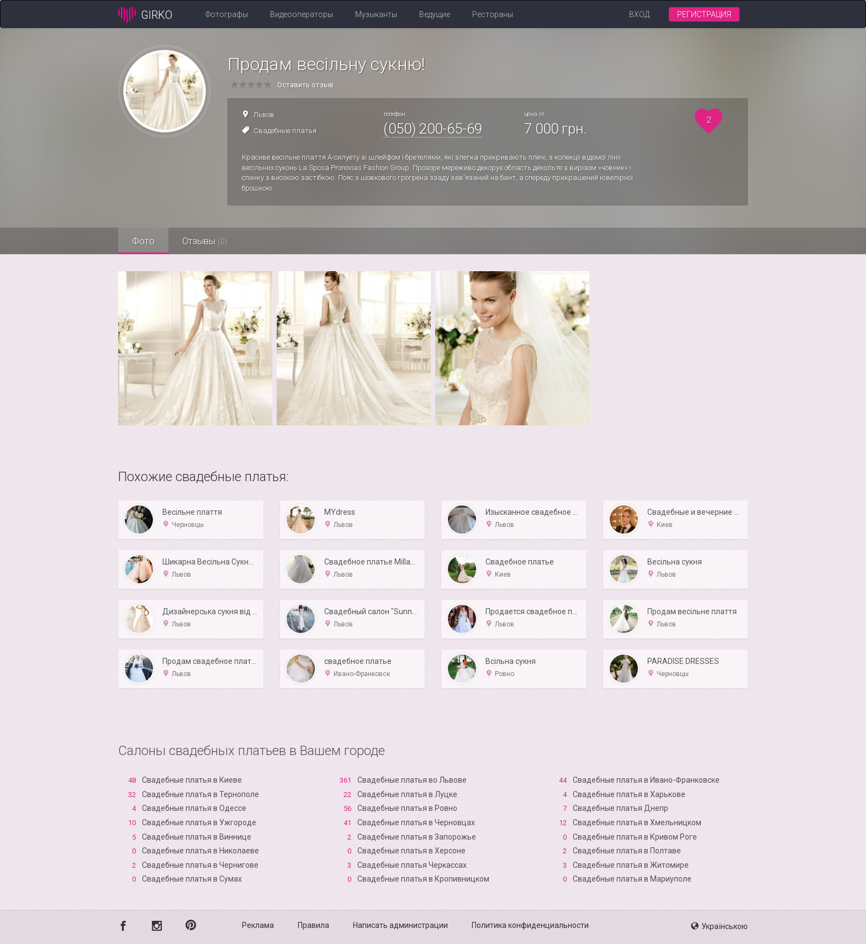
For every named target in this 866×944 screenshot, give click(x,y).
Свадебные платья (285, 130)
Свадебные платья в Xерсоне (411, 850)
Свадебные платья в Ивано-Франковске (646, 780)
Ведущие (434, 14)
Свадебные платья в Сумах (192, 878)
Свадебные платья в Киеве (192, 780)
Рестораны (492, 14)
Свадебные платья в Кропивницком (423, 878)
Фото (143, 240)
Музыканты (376, 14)
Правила (313, 925)
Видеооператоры (301, 14)
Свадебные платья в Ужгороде (199, 822)
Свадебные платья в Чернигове (200, 865)
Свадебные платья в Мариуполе (632, 878)
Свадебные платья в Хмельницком (637, 822)
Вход (639, 14)
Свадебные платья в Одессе (194, 808)
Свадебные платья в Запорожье (416, 836)
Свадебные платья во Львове (412, 780)
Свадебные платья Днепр (620, 808)
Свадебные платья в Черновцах (416, 822)
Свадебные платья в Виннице (196, 836)
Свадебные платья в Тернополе (200, 794)
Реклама (258, 925)
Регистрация (704, 14)
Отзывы (205, 240)
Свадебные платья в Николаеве (200, 850)
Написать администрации (400, 925)
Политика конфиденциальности (530, 925)
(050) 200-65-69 (432, 128)
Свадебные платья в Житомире (631, 865)
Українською (719, 926)
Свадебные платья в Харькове (629, 794)
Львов (264, 114)
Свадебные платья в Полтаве (627, 850)
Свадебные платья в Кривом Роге (635, 836)
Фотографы (226, 14)
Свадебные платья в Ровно (407, 808)
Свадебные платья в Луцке (407, 794)
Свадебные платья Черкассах (412, 865)
